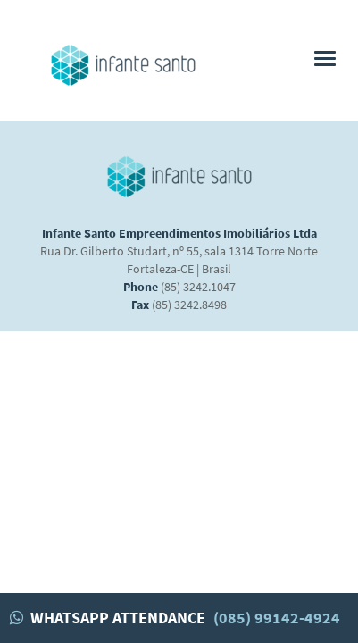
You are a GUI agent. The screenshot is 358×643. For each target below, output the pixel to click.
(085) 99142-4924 (276, 617)
